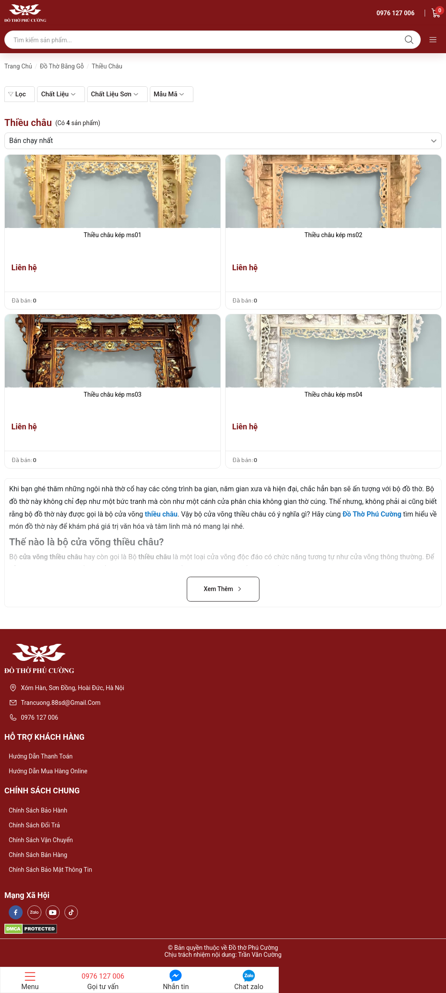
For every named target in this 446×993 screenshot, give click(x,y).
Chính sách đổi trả (34, 825)
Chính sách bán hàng (38, 854)
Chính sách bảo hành (38, 810)
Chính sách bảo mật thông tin (50, 869)
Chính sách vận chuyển (41, 840)
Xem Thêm (223, 588)
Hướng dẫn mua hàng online (48, 771)
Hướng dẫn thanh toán (41, 756)
